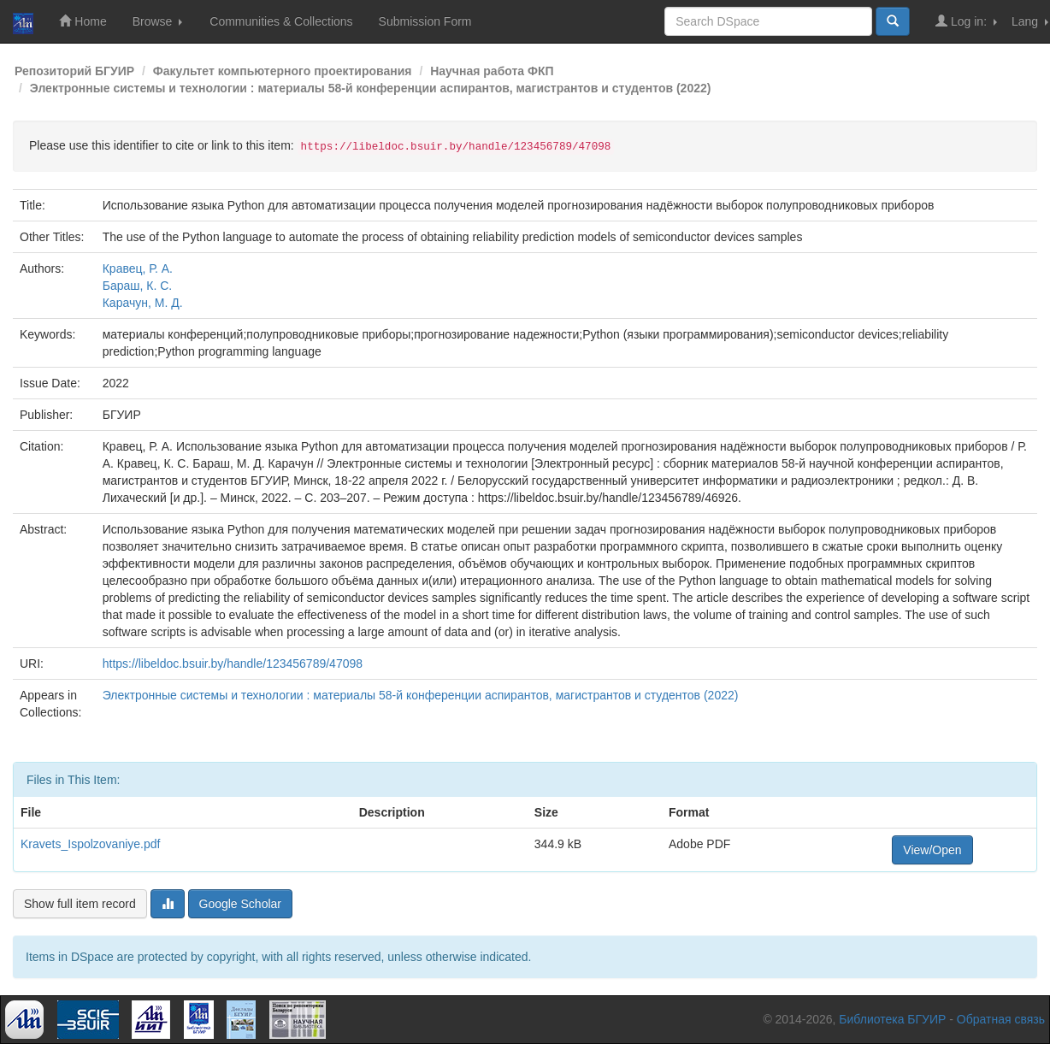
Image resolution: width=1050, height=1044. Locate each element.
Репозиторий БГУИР (74, 71)
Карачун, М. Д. (143, 303)
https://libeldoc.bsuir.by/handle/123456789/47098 (233, 663)
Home (82, 21)
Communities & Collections (280, 21)
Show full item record (80, 904)
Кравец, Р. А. (138, 268)
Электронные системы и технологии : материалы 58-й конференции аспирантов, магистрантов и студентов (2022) (370, 88)
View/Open (932, 850)
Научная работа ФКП (491, 71)
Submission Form (425, 21)
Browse (158, 21)
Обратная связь (1001, 1019)
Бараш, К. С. (138, 285)
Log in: (966, 21)
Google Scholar (240, 904)
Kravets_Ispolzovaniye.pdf (90, 844)
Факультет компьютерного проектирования (282, 71)
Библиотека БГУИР (892, 1019)
